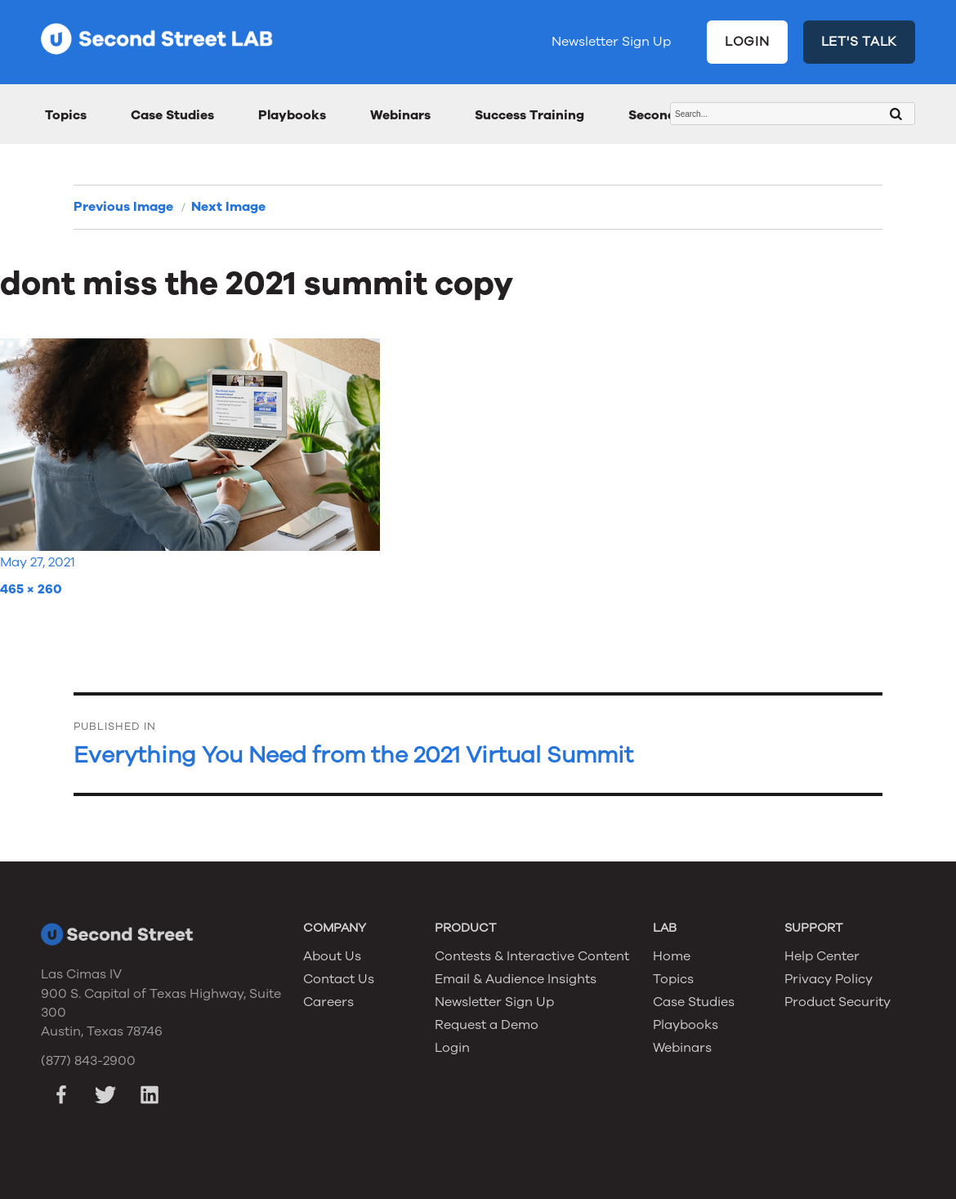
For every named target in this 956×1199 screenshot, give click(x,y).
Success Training (529, 115)
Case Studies (172, 115)
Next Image (228, 207)
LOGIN (747, 42)
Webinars (400, 115)
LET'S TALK (859, 42)
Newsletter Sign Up (611, 42)
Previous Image (123, 207)
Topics (66, 115)
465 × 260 (31, 589)
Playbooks (292, 115)
